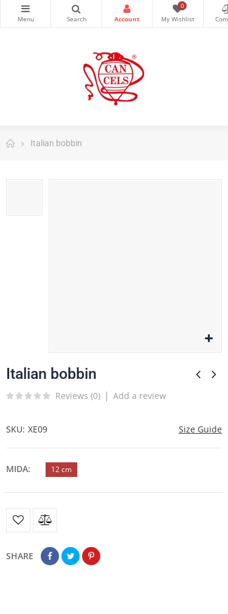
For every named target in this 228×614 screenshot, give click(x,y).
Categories (25, 8)
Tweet (70, 556)
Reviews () (77, 396)
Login (127, 8)
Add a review (139, 395)
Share (50, 556)
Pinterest (91, 556)
